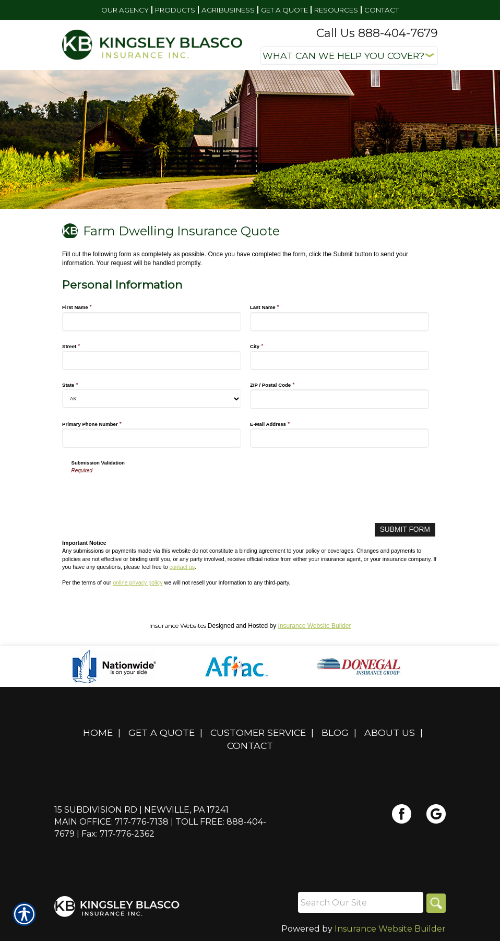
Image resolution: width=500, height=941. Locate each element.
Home (98, 730)
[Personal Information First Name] (151, 321)
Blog (335, 730)
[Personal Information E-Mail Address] (339, 438)
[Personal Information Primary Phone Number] (151, 438)
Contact (250, 743)
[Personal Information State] (151, 398)
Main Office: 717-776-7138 (111, 820)
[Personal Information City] (339, 360)
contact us (182, 565)
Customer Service (258, 730)
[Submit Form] (408, 529)
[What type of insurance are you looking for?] (349, 55)
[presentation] (151, 494)
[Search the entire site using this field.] (359, 901)
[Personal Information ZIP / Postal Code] (339, 399)
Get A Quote (161, 730)
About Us (389, 730)
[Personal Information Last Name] (339, 321)
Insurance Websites (177, 624)
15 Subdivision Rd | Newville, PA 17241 (141, 808)
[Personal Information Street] (151, 360)
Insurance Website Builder (314, 624)
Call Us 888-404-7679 (377, 33)
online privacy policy (137, 581)
